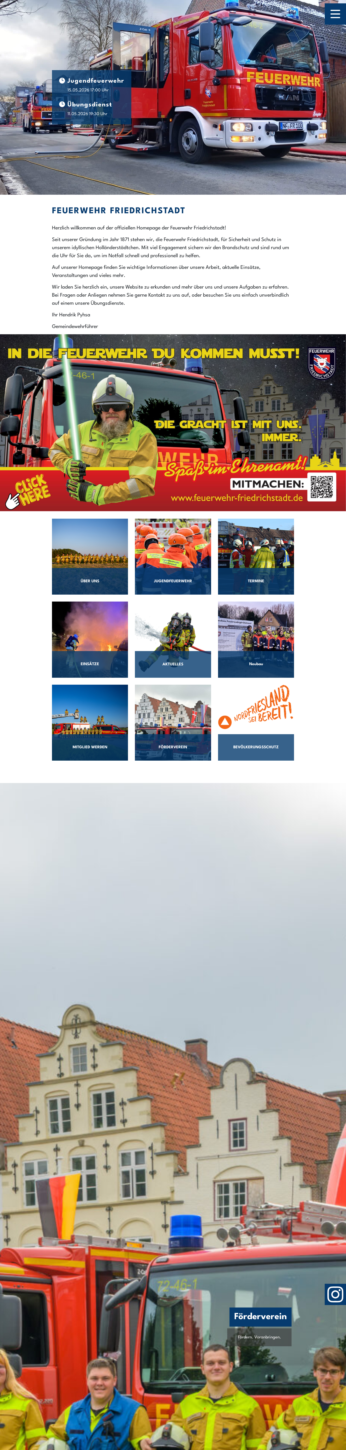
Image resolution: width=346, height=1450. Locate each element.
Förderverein (260, 1317)
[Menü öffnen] (335, 14)
